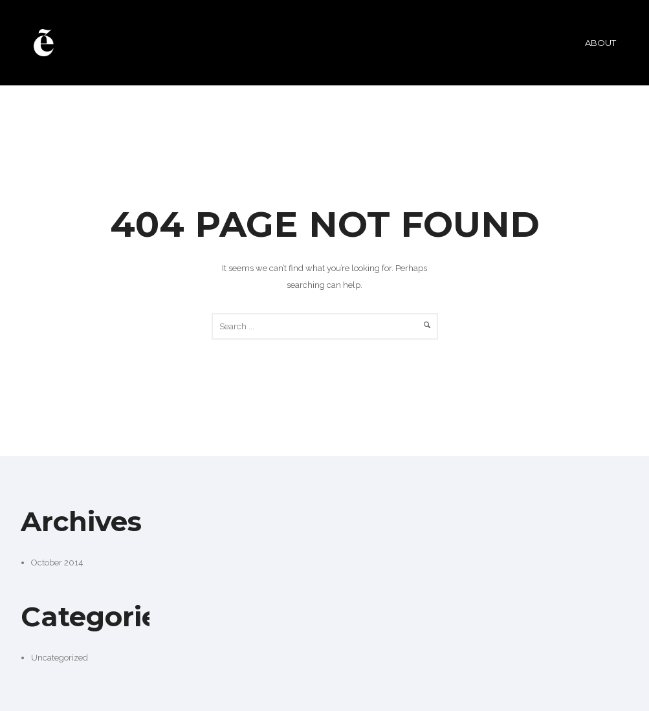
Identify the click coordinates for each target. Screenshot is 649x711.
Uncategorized (59, 657)
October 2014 (57, 562)
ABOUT (600, 43)
